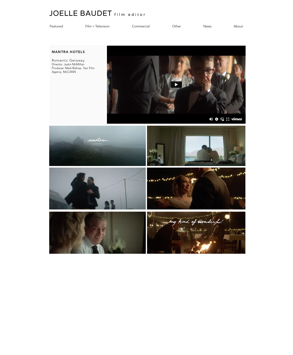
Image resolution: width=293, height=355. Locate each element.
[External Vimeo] (176, 84)
